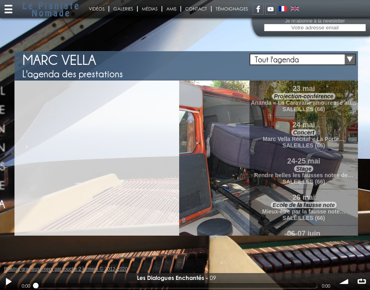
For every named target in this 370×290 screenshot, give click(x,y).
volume (344, 281)
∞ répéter (361, 281)
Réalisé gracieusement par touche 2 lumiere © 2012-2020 (66, 269)
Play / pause (8, 281)
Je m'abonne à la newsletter (315, 21)
